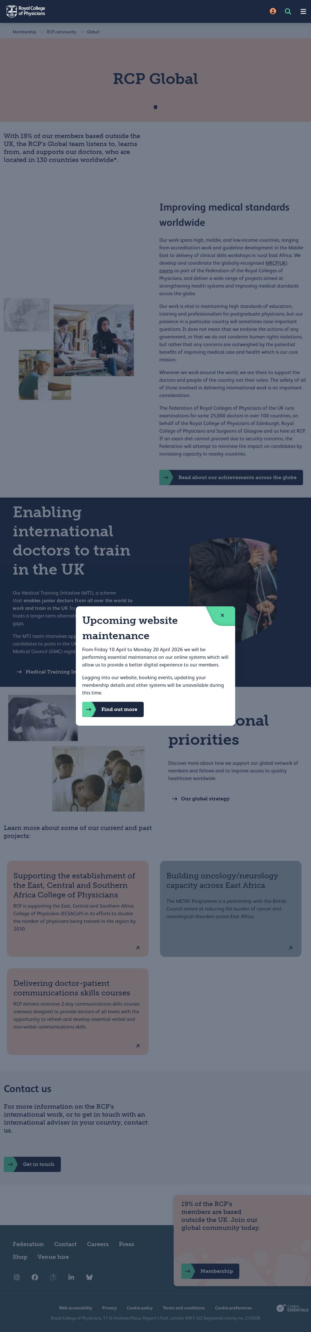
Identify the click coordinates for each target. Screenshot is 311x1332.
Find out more (109, 709)
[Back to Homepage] (78, 11)
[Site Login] (273, 11)
